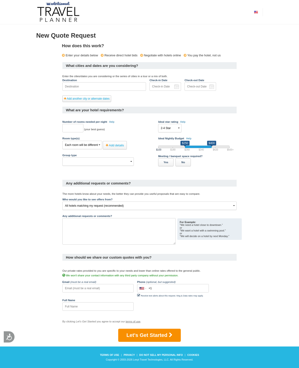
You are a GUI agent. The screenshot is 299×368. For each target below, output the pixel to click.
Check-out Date (194, 80)
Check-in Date (158, 80)
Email (79, 282)
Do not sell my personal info (161, 355)
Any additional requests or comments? (87, 216)
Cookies (193, 355)
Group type (69, 155)
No (183, 162)
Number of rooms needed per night (88, 121)
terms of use (133, 321)
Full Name (68, 300)
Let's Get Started (149, 335)
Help (111, 121)
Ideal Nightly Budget (174, 138)
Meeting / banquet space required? (180, 156)
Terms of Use (109, 355)
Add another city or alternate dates (87, 98)
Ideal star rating (171, 121)
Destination (69, 80)
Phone (156, 282)
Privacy (129, 355)
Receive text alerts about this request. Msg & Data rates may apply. (170, 295)
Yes (166, 162)
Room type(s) (70, 138)
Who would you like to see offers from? (87, 199)
